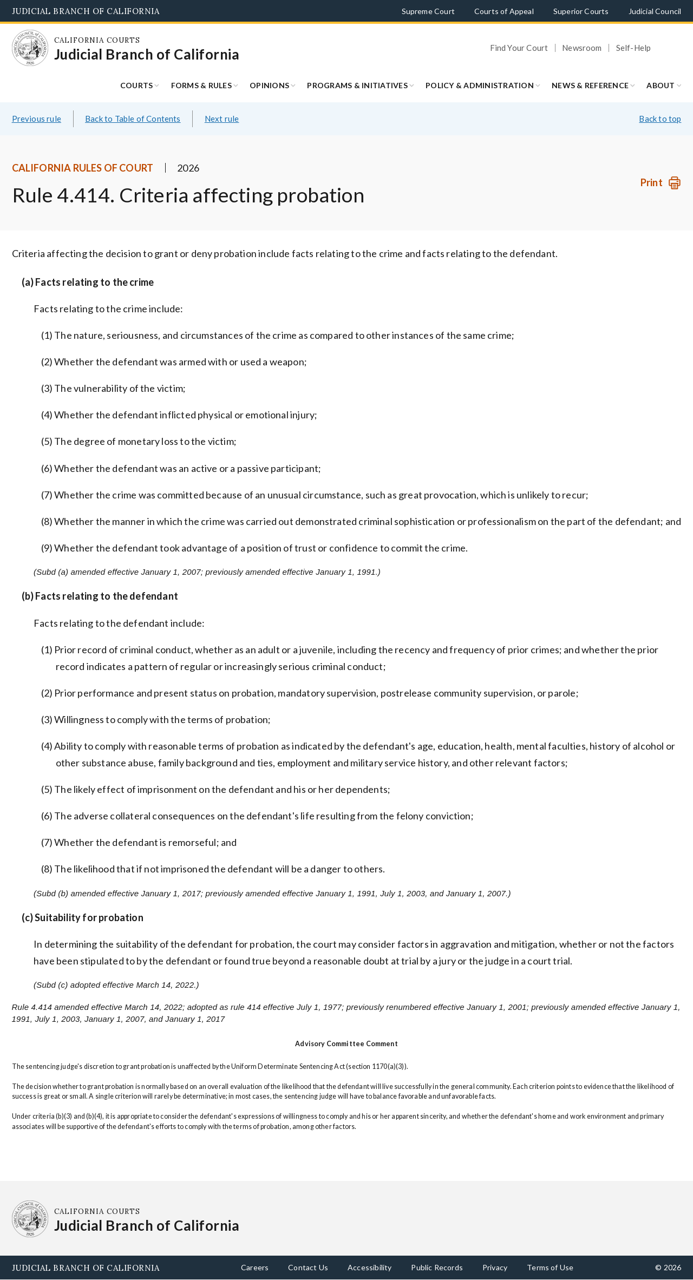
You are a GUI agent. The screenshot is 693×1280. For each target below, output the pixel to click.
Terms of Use (550, 1267)
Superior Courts (581, 11)
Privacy (494, 1267)
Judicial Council (655, 11)
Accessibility (369, 1267)
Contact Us (308, 1267)
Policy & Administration (480, 85)
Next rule (222, 118)
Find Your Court (519, 48)
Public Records (437, 1267)
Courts (136, 85)
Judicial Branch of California (86, 11)
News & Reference (590, 85)
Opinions (269, 85)
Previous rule (36, 118)
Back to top (660, 118)
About (660, 85)
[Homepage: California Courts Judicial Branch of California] (30, 48)
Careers (255, 1267)
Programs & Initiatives (357, 85)
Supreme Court (428, 11)
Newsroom (582, 48)
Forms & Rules (201, 85)
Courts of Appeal (504, 11)
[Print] (660, 182)
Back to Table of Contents (133, 118)
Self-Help (633, 48)
